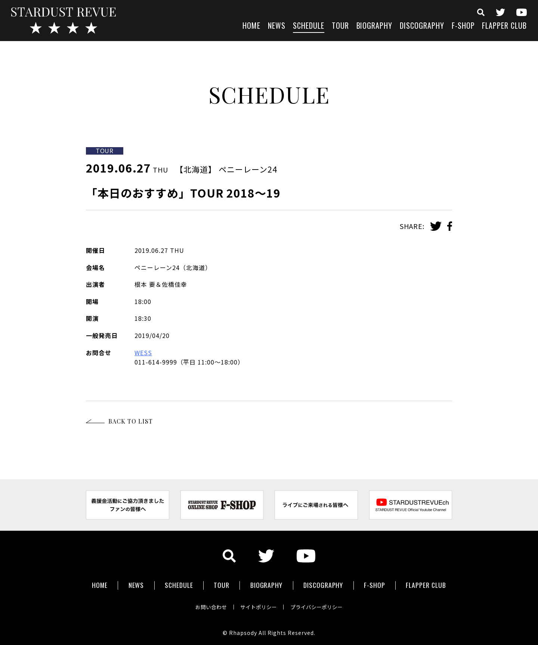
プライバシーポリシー (318, 605)
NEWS (276, 26)
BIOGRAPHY (374, 26)
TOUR (340, 26)
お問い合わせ (209, 605)
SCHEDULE (308, 26)
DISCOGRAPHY (422, 26)
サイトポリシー (258, 605)
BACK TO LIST (130, 421)
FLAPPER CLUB (504, 26)
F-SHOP (463, 26)
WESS (143, 352)
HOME (251, 26)
